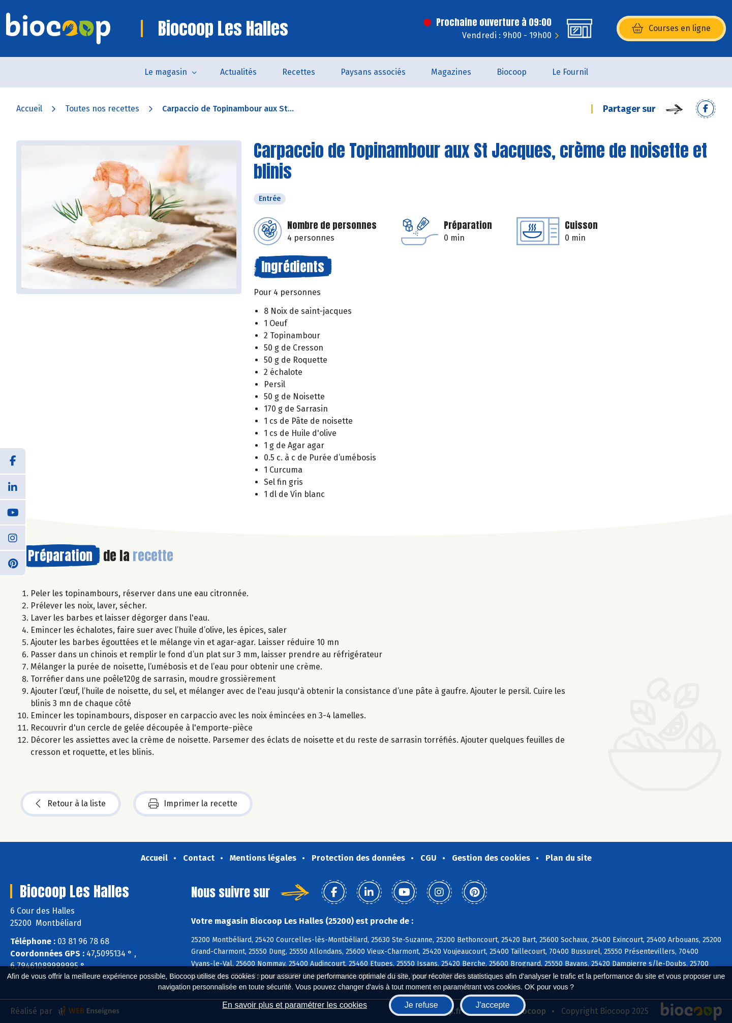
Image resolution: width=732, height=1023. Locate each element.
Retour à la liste (71, 804)
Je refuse (421, 1005)
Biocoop (512, 72)
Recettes (298, 72)
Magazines (451, 72)
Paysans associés (373, 72)
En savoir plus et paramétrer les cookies (294, 1005)
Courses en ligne (671, 28)
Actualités (238, 72)
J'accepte (493, 1005)
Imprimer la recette (192, 804)
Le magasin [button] (165, 72)
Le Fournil (570, 72)
